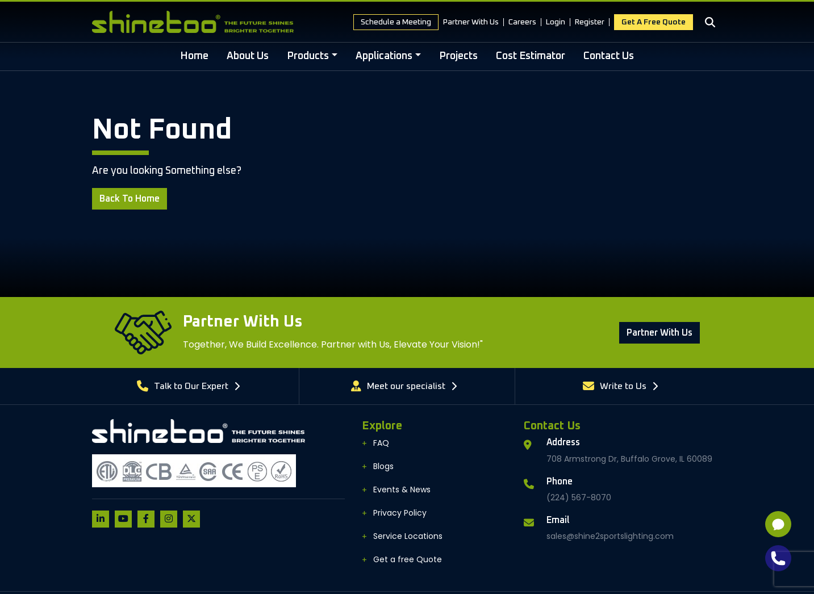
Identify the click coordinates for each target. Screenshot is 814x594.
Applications (384, 56)
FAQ (381, 443)
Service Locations (408, 536)
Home (194, 56)
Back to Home (129, 198)
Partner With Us (471, 22)
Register (589, 22)
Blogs (383, 466)
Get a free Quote (653, 22)
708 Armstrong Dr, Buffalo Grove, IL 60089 (629, 459)
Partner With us (659, 332)
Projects (458, 56)
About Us (248, 56)
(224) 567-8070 (578, 497)
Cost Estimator (530, 56)
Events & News (402, 489)
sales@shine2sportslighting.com (610, 536)
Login (555, 22)
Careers (522, 22)
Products (308, 56)
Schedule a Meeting (396, 22)
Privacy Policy (400, 512)
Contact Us (608, 56)
